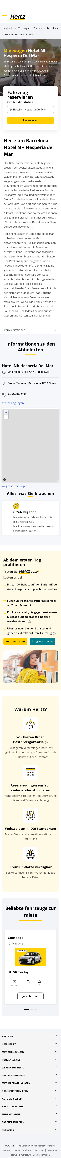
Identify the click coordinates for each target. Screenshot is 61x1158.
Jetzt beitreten (15, 641)
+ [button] (6, 412)
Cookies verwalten (41, 1154)
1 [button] (26, 1010)
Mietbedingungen (13, 403)
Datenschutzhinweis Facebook (17, 1150)
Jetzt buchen (30, 996)
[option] (30, 967)
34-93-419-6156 (16, 394)
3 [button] (36, 1010)
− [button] (6, 417)
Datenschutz (38, 1150)
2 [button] (31, 1010)
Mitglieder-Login (42, 641)
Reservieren (30, 120)
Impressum (25, 1154)
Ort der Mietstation (20, 102)
